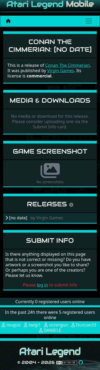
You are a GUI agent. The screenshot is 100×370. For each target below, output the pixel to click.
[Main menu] (88, 21)
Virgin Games (60, 70)
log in (42, 285)
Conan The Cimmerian (67, 65)
